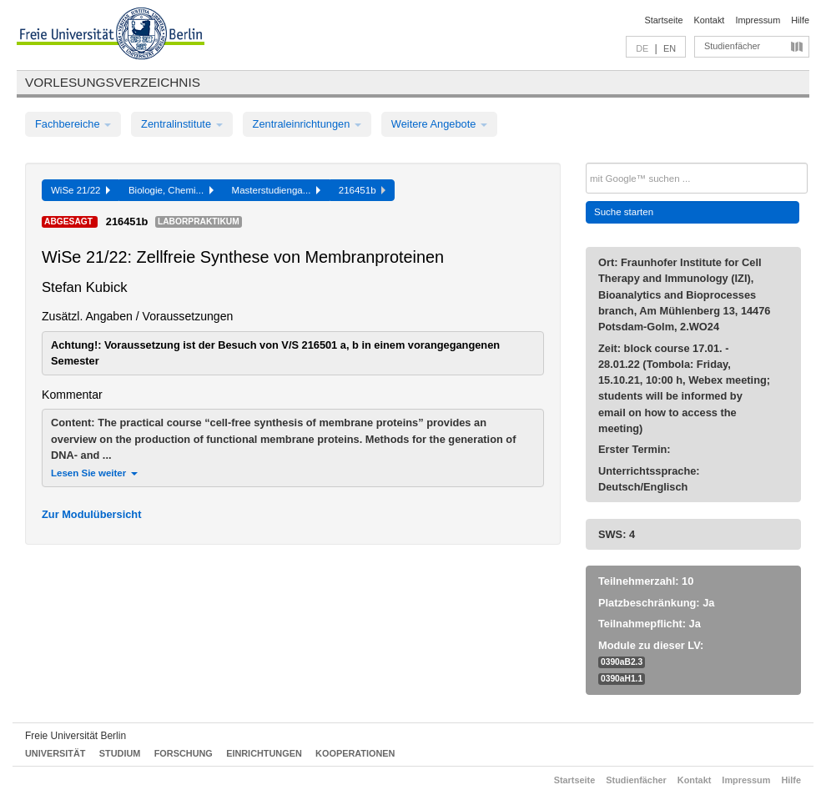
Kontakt (709, 20)
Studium (120, 753)
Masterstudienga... (276, 190)
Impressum (757, 20)
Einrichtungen (264, 753)
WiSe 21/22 (80, 190)
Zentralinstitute (182, 124)
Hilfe (800, 20)
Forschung (183, 753)
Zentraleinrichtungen (307, 124)
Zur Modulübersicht (91, 514)
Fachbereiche (73, 124)
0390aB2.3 (621, 662)
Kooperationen (355, 753)
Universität (55, 753)
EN (669, 48)
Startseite (664, 20)
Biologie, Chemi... (171, 190)
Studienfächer (732, 46)
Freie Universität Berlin (75, 736)
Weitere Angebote (439, 124)
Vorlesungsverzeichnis (112, 82)
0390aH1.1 (621, 678)
